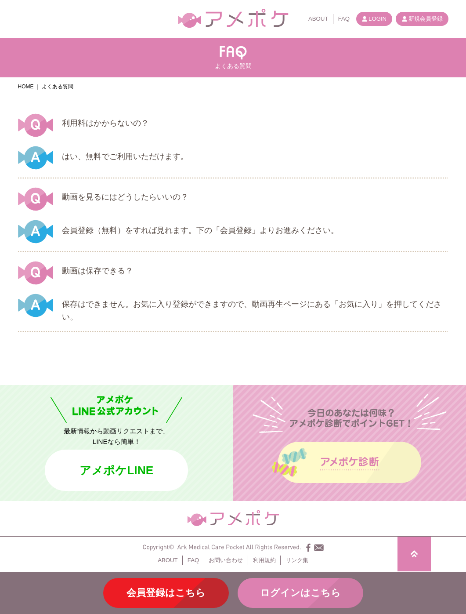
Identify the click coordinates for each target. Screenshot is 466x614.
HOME (26, 86)
